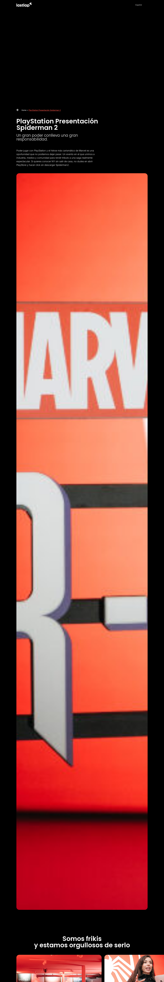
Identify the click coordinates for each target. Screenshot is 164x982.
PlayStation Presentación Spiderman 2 (45, 110)
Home (24, 110)
